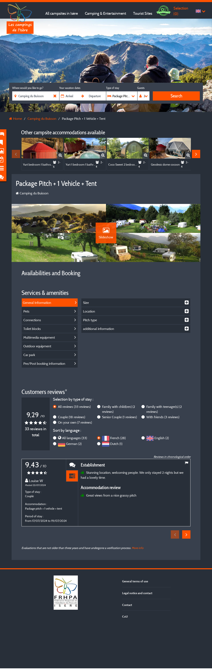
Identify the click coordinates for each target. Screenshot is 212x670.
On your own (75, 464)
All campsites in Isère (61, 13)
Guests (141, 88)
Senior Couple (119, 458)
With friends (162, 458)
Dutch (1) (116, 485)
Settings (106, 658)
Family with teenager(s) (164, 450)
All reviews (74, 448)
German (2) (74, 485)
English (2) (161, 479)
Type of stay (112, 88)
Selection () (180, 11)
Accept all (106, 634)
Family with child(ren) (118, 450)
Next (196, 154)
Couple (71, 458)
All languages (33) (74, 479)
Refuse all (106, 646)
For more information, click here (150, 620)
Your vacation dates (69, 88)
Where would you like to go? (27, 88)
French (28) (118, 479)
